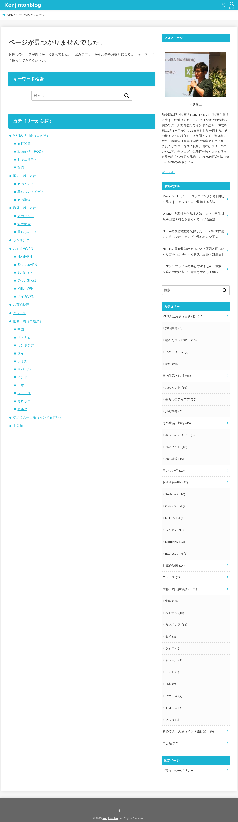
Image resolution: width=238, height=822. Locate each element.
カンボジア (25, 345)
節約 (20, 167)
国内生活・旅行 (24, 176)
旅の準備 (24, 199)
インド (22, 377)
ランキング (21, 240)
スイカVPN (25, 296)
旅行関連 (24, 143)
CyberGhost (26, 280)
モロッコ (24, 401)
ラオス (22, 361)
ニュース (19, 313)
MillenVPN (25, 288)
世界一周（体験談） (28, 321)
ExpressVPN (27, 264)
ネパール (24, 369)
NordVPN (24, 256)
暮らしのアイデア (30, 191)
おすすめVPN (23, 248)
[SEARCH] (232, 5)
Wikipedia (168, 172)
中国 (20, 329)
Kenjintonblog (22, 5)
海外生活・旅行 (24, 208)
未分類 (18, 426)
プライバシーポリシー (178, 764)
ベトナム (24, 337)
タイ (20, 353)
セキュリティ (27, 159)
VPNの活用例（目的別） (31, 135)
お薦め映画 (21, 304)
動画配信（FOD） (30, 151)
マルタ (22, 409)
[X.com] (223, 5)
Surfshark (24, 272)
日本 (20, 385)
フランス (24, 393)
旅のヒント (25, 183)
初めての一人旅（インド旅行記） (38, 417)
